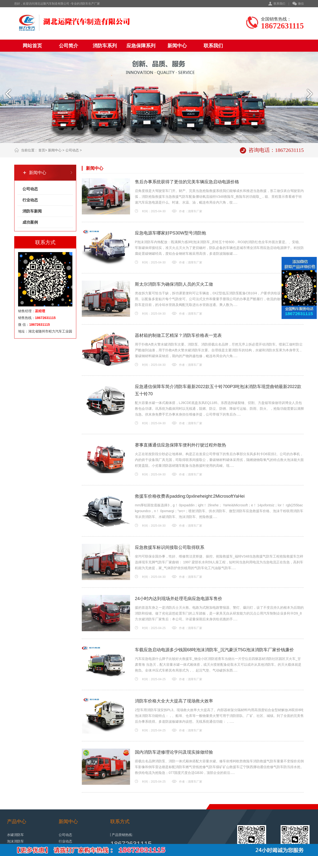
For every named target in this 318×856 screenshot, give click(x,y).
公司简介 (68, 45)
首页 (41, 150)
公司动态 (72, 150)
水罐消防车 (15, 835)
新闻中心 (177, 45)
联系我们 (279, 3)
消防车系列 (105, 45)
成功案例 (30, 222)
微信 (298, 4)
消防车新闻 (32, 211)
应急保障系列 (140, 45)
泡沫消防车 (15, 841)
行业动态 (30, 200)
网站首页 (32, 45)
